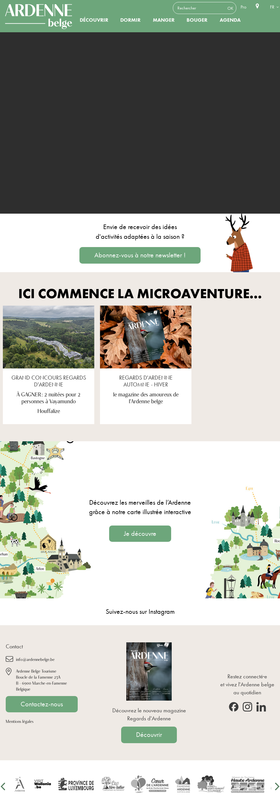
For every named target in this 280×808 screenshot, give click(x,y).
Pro (243, 7)
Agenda (230, 20)
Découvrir (94, 20)
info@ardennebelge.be (35, 659)
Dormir (130, 20)
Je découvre (140, 534)
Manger (164, 20)
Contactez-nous (42, 704)
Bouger (197, 20)
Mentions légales (19, 721)
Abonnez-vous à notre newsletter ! (140, 255)
